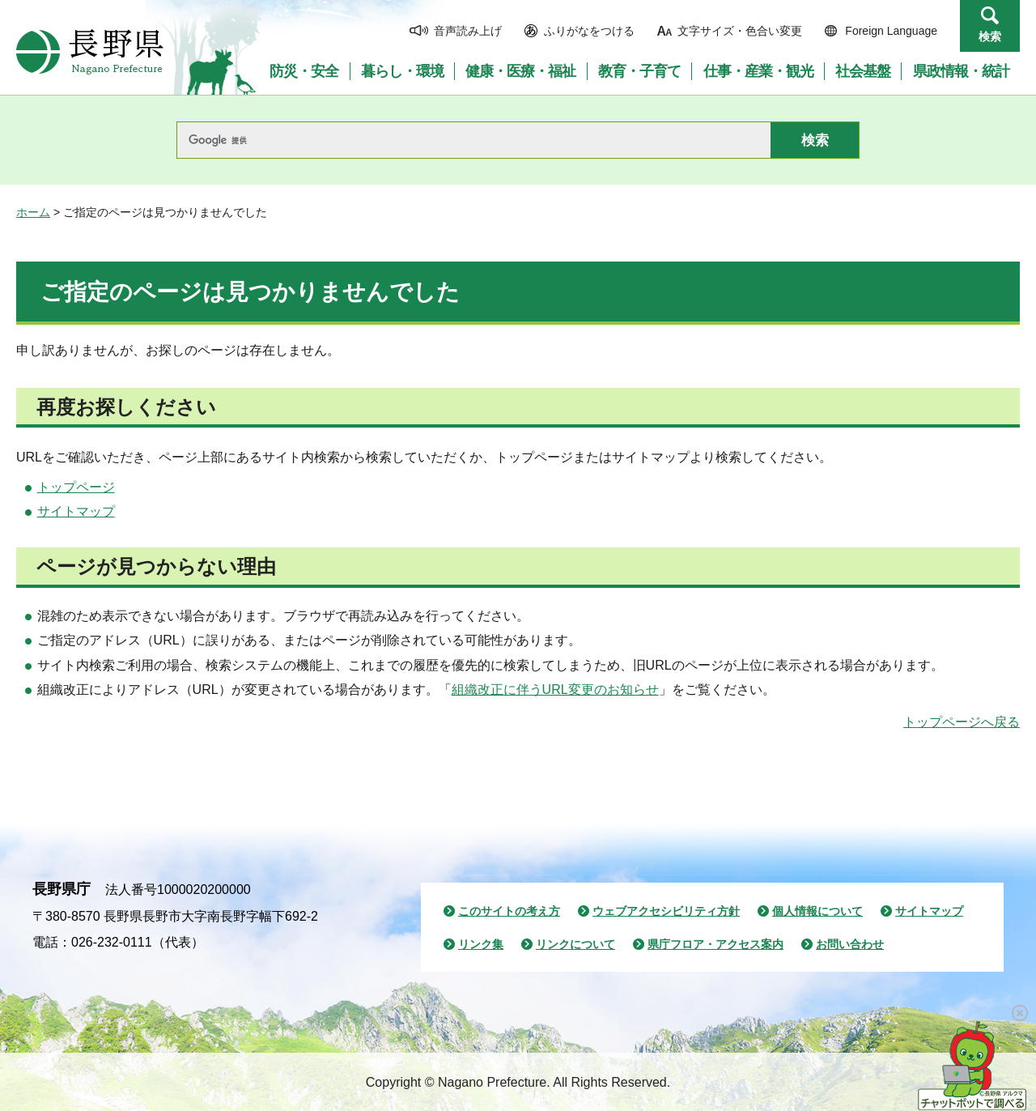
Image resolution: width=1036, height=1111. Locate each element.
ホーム (33, 212)
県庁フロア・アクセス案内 (715, 944)
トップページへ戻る (961, 722)
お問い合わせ (850, 944)
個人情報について (817, 911)
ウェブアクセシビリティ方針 (666, 911)
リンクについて (575, 944)
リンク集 (480, 944)
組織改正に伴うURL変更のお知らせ (555, 689)
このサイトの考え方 (509, 911)
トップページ (76, 487)
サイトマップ (76, 511)
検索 (990, 36)
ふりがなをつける (589, 30)
